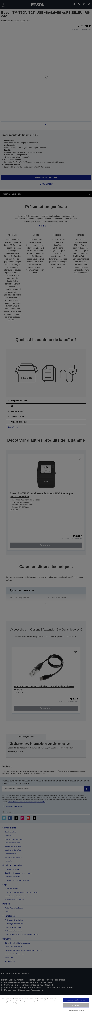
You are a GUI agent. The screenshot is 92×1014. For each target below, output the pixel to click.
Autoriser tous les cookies (76, 1000)
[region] (46, 1004)
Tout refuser (76, 1005)
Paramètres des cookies (76, 1010)
